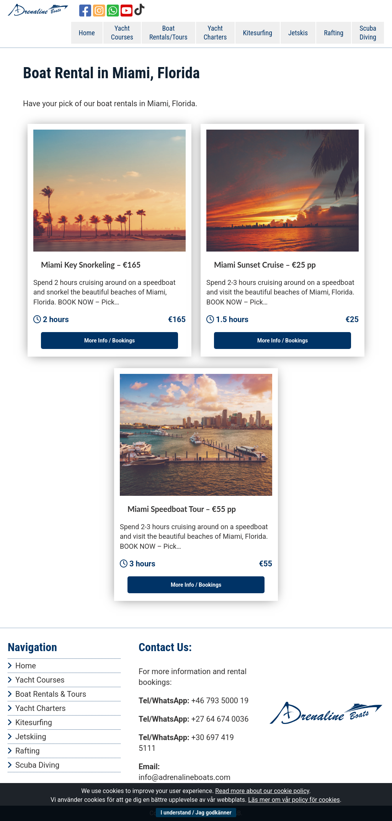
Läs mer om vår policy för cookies (294, 799)
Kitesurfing (258, 33)
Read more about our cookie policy (262, 791)
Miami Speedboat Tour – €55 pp (181, 508)
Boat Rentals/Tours (168, 32)
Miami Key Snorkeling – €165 (90, 264)
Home (87, 33)
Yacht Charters (215, 32)
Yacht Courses (122, 32)
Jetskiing (30, 736)
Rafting (333, 33)
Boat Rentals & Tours (50, 694)
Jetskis (298, 33)
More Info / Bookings (109, 340)
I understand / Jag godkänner (195, 812)
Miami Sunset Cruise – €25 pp (265, 264)
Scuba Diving (367, 32)
